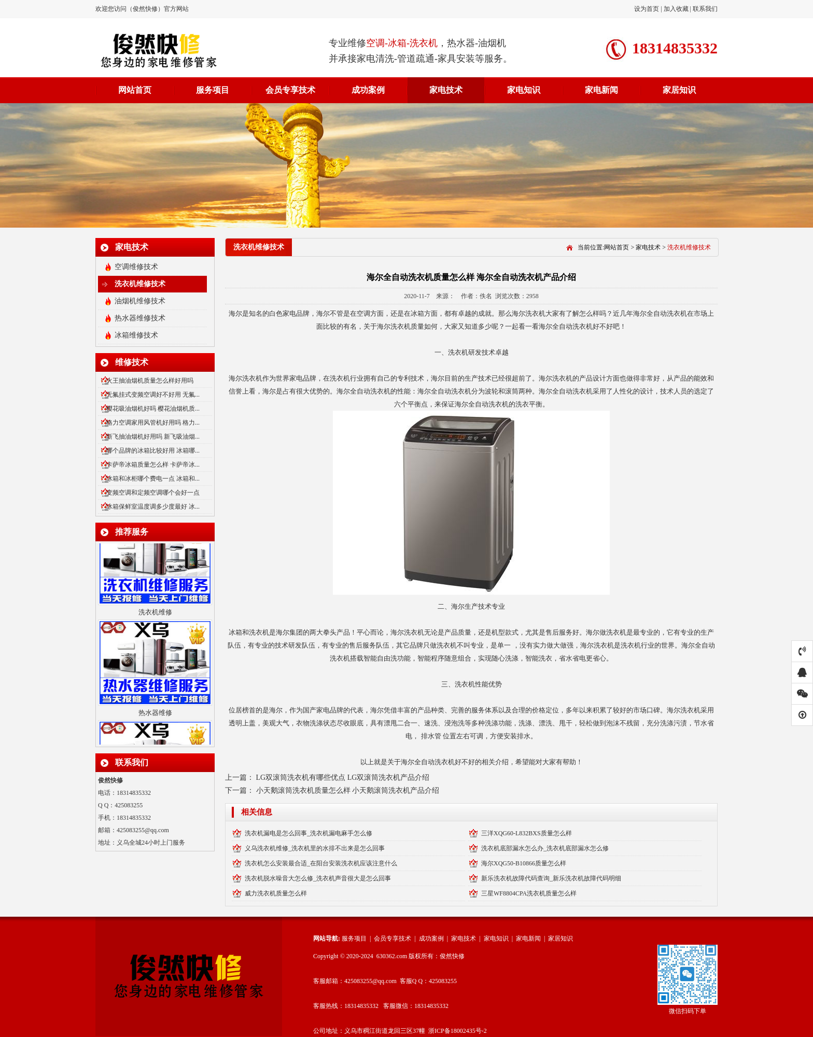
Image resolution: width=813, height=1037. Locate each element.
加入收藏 (676, 8)
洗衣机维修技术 (140, 284)
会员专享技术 (290, 90)
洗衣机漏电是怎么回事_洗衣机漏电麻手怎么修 (308, 833)
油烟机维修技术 (140, 301)
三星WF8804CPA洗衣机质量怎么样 (529, 893)
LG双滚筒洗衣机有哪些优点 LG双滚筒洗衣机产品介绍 (343, 777)
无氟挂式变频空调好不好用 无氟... (153, 394)
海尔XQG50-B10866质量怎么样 (523, 863)
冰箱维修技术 (136, 335)
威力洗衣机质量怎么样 (276, 893)
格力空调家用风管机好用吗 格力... (153, 422)
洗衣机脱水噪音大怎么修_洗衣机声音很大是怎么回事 (318, 878)
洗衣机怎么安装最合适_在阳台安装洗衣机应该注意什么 (321, 863)
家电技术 (445, 90)
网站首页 (134, 90)
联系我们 (705, 8)
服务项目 (212, 90)
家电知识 (523, 90)
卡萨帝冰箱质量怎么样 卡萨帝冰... (153, 464)
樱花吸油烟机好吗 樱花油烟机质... (153, 408)
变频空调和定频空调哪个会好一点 (153, 492)
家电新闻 (601, 90)
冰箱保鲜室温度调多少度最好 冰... (153, 506)
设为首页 (647, 8)
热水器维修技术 (140, 318)
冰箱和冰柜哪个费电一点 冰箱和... (153, 478)
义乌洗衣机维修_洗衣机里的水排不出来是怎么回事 (315, 848)
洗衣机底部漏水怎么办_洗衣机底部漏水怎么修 (545, 848)
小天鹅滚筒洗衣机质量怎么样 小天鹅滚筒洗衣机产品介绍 (348, 790)
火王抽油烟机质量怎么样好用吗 (149, 380)
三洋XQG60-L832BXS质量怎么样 (526, 833)
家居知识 (679, 90)
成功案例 (368, 90)
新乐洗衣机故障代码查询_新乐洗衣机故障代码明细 (551, 878)
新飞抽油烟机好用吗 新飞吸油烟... (153, 436)
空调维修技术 (136, 267)
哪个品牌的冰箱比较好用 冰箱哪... (153, 450)
